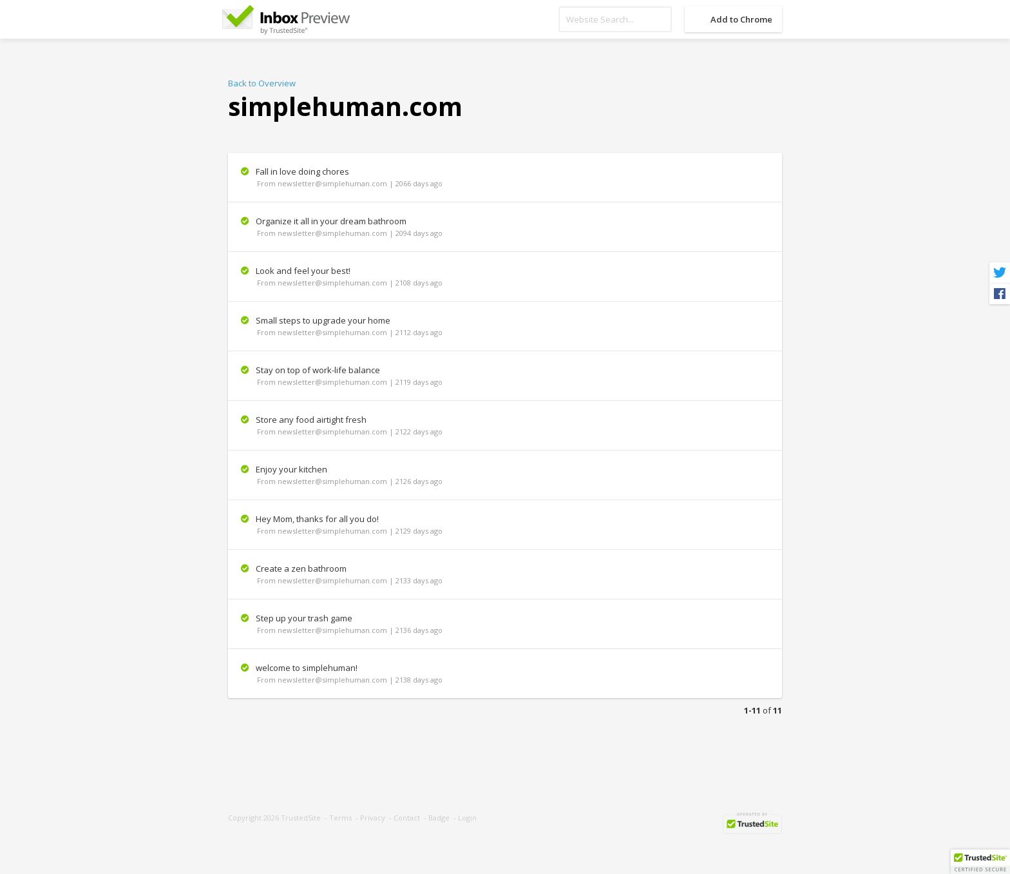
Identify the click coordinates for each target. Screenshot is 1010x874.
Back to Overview (262, 83)
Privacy (372, 817)
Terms (340, 817)
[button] (980, 862)
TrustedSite (301, 817)
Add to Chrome (741, 19)
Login (467, 817)
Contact (407, 817)
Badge (439, 817)
